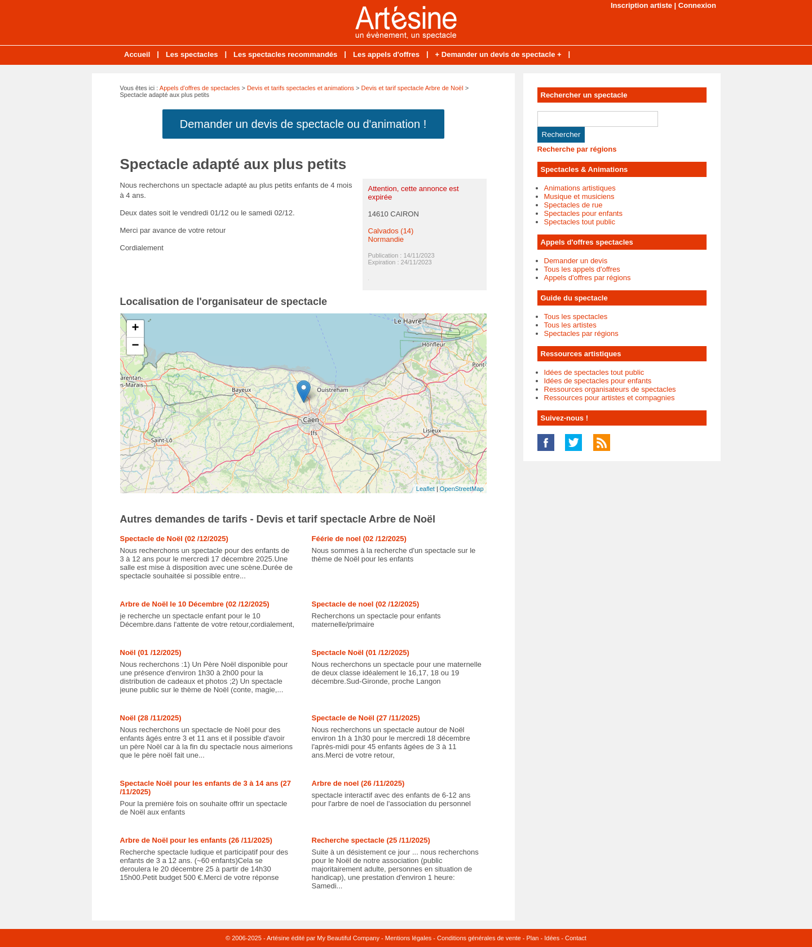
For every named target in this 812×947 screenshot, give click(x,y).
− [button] (135, 346)
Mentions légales (408, 938)
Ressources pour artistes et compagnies (609, 397)
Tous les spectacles (576, 316)
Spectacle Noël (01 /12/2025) (360, 652)
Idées (551, 938)
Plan (532, 938)
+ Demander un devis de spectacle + (498, 54)
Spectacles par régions (581, 333)
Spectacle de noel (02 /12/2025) (366, 604)
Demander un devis (576, 260)
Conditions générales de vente (479, 938)
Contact (575, 938)
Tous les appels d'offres (582, 269)
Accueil (137, 54)
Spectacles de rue (573, 205)
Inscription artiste (641, 5)
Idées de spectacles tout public (594, 372)
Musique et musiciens (579, 196)
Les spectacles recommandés (285, 54)
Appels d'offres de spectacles (200, 88)
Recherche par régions (577, 149)
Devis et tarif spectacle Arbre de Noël (412, 88)
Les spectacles (192, 54)
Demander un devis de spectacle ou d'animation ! (303, 124)
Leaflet (425, 488)
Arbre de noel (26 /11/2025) (358, 783)
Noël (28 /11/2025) (151, 718)
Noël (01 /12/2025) (151, 652)
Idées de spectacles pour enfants (598, 381)
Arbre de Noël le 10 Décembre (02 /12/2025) (195, 604)
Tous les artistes (570, 325)
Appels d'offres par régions (587, 277)
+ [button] (135, 328)
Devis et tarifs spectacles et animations (300, 88)
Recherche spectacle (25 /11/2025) (371, 840)
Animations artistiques (580, 188)
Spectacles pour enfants (583, 213)
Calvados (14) (391, 231)
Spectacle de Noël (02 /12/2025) (174, 538)
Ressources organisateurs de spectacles (610, 389)
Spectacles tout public (579, 222)
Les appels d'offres (386, 54)
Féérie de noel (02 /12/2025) (359, 538)
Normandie (386, 239)
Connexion (697, 5)
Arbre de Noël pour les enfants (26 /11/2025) (196, 840)
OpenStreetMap (462, 488)
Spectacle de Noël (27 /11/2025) (366, 718)
